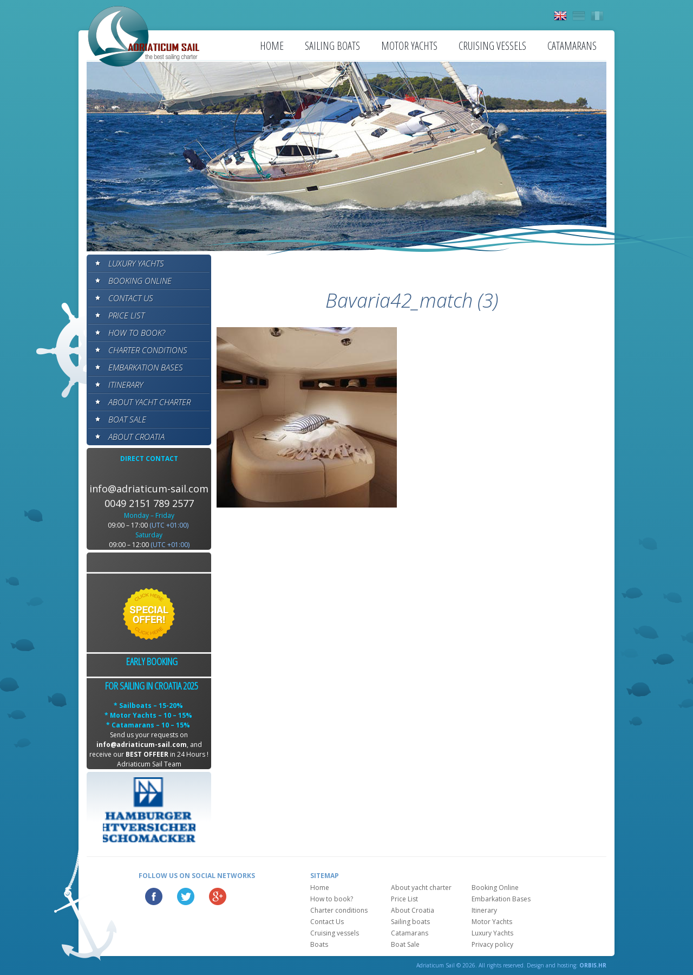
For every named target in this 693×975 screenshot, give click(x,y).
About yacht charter (149, 401)
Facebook (153, 896)
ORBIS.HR (592, 965)
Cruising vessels (492, 45)
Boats (319, 944)
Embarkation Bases (145, 367)
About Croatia (136, 436)
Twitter (185, 896)
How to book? (136, 332)
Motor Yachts (409, 45)
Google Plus (217, 896)
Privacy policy (492, 944)
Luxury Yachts (136, 263)
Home (272, 45)
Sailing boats (332, 45)
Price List (126, 315)
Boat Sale (127, 419)
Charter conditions (147, 349)
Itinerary (125, 384)
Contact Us (130, 297)
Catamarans (572, 45)
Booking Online (140, 280)
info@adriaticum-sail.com (148, 488)
